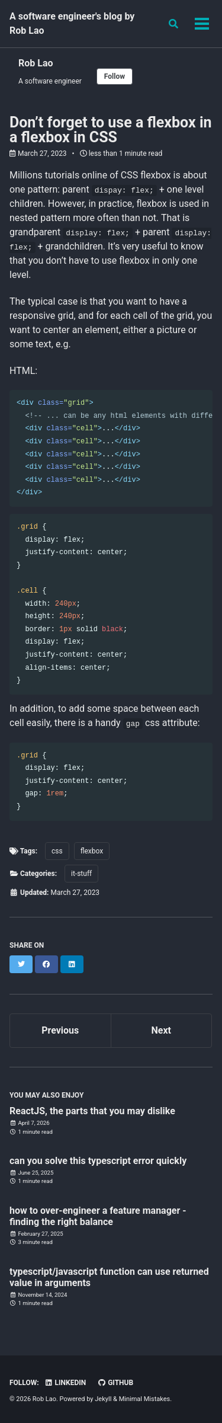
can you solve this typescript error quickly (97, 1160)
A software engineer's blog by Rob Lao (71, 23)
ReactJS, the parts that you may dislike (92, 1111)
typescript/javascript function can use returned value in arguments (109, 1277)
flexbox (92, 851)
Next (161, 1030)
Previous (60, 1030)
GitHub (115, 1383)
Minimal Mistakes (144, 1399)
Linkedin (65, 1383)
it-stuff (81, 873)
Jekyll (103, 1399)
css (57, 851)
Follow (114, 76)
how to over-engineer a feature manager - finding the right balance (97, 1216)
